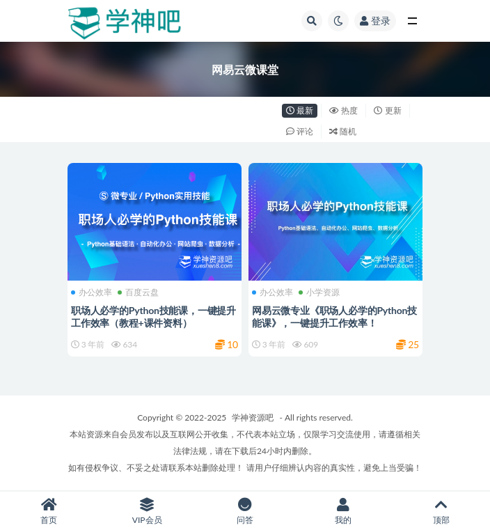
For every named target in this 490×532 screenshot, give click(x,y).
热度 (343, 110)
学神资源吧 (253, 417)
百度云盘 (138, 292)
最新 (299, 110)
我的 (343, 511)
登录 (375, 20)
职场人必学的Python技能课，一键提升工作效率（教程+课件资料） (153, 316)
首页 (49, 511)
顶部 (441, 511)
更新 (387, 110)
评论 (299, 131)
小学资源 (319, 292)
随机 (342, 131)
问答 (245, 511)
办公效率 (91, 292)
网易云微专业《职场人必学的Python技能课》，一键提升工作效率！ (334, 316)
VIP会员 (147, 511)
